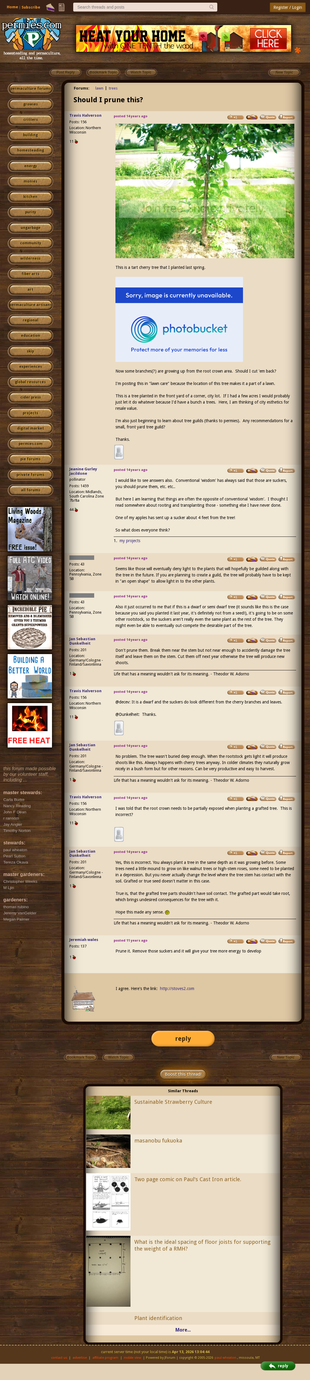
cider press (30, 397)
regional (30, 320)
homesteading (30, 150)
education (30, 336)
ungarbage (30, 228)
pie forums (30, 459)
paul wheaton (225, 1358)
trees (113, 88)
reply (183, 1038)
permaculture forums (30, 89)
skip (30, 351)
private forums (30, 475)
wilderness (30, 258)
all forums (30, 490)
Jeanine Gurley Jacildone (83, 471)
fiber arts (30, 274)
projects (30, 413)
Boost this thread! (183, 1074)
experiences (30, 367)
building (30, 135)
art (30, 289)
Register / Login (287, 7)
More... (183, 1330)
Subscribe (31, 7)
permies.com (31, 444)
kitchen (30, 197)
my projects (130, 540)
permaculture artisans (30, 305)
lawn (99, 88)
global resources (30, 382)
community (30, 243)
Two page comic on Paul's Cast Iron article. (187, 1179)
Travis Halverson (85, 115)
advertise (80, 1358)
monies (30, 181)
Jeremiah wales (83, 939)
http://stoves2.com (177, 988)
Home (12, 7)
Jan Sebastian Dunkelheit (82, 641)
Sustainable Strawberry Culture (173, 1102)
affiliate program (105, 1358)
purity (30, 212)
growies (30, 104)
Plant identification (158, 1318)
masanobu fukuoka (158, 1140)
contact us (59, 1358)
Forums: (81, 88)
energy (30, 166)
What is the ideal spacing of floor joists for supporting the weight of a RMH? (202, 1245)
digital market (30, 428)
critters (30, 120)
